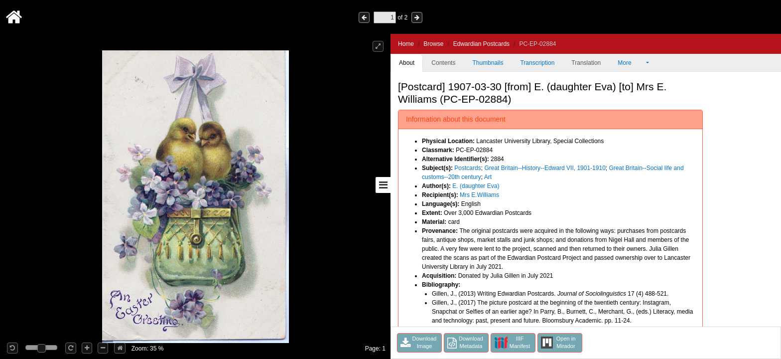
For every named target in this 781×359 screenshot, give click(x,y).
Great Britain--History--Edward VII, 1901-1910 (544, 168)
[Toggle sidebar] (383, 185)
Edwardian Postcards (481, 43)
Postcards (467, 168)
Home (406, 43)
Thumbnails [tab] (487, 62)
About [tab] (406, 62)
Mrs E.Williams (479, 194)
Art (488, 177)
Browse (433, 43)
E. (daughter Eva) (475, 185)
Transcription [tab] (537, 62)
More (631, 62)
